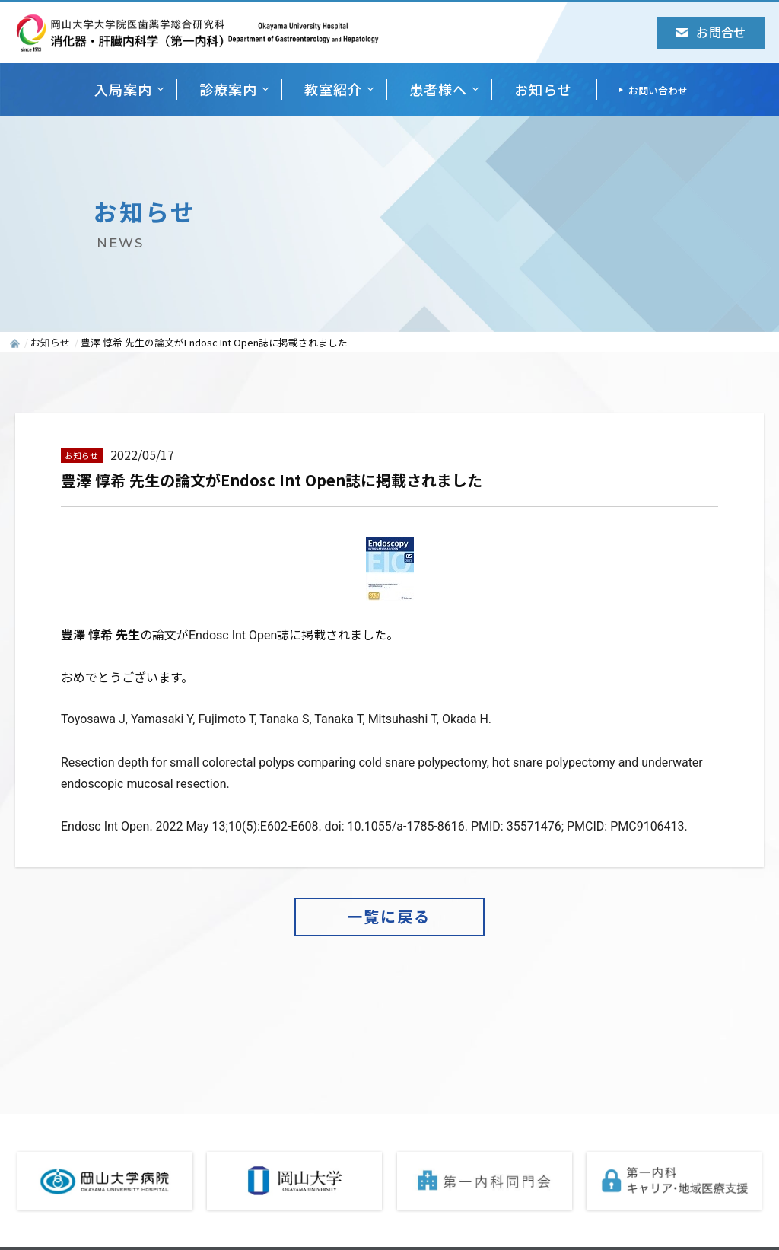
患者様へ (438, 89)
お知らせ (543, 89)
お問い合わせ (658, 90)
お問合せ (710, 32)
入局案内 (123, 89)
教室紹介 (333, 89)
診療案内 (228, 89)
